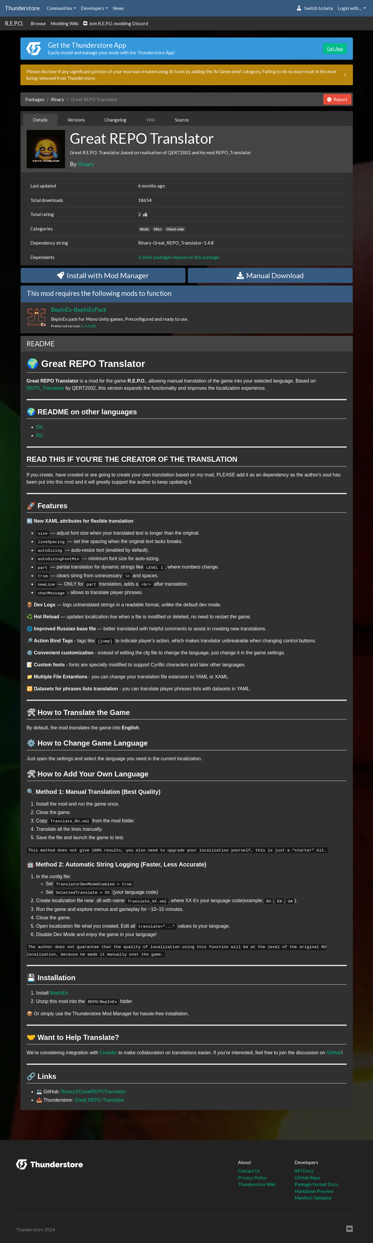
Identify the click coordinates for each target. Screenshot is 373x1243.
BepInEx (59, 992)
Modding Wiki (64, 23)
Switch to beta (315, 8)
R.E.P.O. (14, 23)
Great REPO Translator (99, 1100)
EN (39, 427)
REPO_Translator (45, 388)
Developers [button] (92, 8)
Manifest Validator (313, 1197)
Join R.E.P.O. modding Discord (115, 23)
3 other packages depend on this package (178, 257)
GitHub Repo (307, 1177)
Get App (335, 48)
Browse (38, 23)
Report (337, 99)
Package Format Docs (316, 1184)
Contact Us (249, 1170)
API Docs (304, 1170)
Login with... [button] (350, 8)
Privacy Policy (252, 1177)
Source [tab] (182, 119)
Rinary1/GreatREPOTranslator (93, 1091)
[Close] (345, 74)
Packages (34, 99)
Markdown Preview (314, 1191)
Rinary (57, 99)
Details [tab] (40, 119)
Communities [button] (60, 8)
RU (39, 435)
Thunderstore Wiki (256, 1184)
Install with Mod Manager (103, 275)
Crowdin (108, 1052)
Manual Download (270, 275)
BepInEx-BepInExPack (78, 309)
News (118, 8)
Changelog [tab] (115, 119)
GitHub (334, 1052)
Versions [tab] (76, 119)
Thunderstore (22, 8)
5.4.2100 (88, 326)
